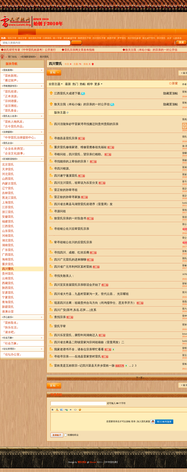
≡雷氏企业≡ (7, 143)
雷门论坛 (27, 32)
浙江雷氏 (8, 211)
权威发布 (146, 32)
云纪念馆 (44, 32)
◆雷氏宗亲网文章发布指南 (78, 49)
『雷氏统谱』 (11, 91)
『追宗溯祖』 (11, 105)
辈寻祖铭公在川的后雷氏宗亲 (73, 242)
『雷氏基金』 (11, 110)
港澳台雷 (8, 311)
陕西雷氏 (8, 287)
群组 (161, 32)
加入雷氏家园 (143, 421)
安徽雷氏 (8, 216)
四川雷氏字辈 (99, 38)
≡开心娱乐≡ (7, 317)
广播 (113, 32)
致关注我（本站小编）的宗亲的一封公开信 (82, 104)
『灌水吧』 (9, 332)
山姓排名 (177, 38)
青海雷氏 (8, 302)
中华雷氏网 (2, 57)
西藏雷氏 (8, 283)
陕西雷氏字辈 (84, 38)
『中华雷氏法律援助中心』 (19, 137)
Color (57, 409)
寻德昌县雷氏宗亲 (66, 138)
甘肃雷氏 (8, 292)
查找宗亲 (60, 317)
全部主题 (54, 84)
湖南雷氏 (8, 245)
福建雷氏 (8, 221)
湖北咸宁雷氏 (148, 38)
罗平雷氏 (121, 38)
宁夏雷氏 (8, 297)
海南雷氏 (8, 259)
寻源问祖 (60, 211)
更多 (97, 84)
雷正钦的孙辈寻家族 (67, 197)
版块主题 (60, 112)
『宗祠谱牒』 (11, 101)
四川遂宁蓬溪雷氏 (66, 175)
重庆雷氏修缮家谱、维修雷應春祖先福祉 (80, 147)
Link (66, 409)
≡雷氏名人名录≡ (10, 116)
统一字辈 (57, 38)
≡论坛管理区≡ (9, 349)
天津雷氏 (8, 169)
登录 (133, 421)
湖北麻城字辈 (69, 38)
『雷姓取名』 (11, 322)
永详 (169, 38)
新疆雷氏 (8, 306)
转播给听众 (71, 435)
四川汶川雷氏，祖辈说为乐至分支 (76, 182)
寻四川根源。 (63, 168)
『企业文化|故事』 (14, 153)
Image (61, 409)
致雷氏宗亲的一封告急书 (70, 218)
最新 (68, 84)
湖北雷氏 (8, 240)
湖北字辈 (22, 38)
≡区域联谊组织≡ (28, 56)
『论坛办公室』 (12, 354)
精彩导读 (80, 32)
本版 (167, 42)
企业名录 (128, 32)
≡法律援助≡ (7, 132)
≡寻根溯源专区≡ (10, 86)
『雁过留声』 (11, 80)
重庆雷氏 (8, 264)
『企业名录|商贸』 (14, 148)
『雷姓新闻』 (11, 75)
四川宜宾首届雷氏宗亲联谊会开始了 (77, 284)
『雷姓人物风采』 (13, 121)
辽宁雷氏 (8, 188)
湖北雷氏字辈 (34, 38)
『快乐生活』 (11, 327)
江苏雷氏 (8, 207)
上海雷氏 (8, 202)
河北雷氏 (8, 174)
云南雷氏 (8, 278)
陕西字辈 (111, 38)
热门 (75, 84)
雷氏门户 (9, 32)
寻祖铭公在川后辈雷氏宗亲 (71, 228)
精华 (90, 84)
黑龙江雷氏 (9, 197)
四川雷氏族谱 (134, 38)
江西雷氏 (47, 38)
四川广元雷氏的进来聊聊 (70, 259)
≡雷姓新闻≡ (7, 70)
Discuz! (93, 462)
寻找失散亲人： (64, 275)
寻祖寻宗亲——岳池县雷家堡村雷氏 (77, 356)
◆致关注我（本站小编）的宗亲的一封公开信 (149, 49)
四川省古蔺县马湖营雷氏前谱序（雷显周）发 (83, 204)
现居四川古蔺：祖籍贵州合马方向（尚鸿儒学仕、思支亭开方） (95, 302)
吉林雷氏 (8, 192)
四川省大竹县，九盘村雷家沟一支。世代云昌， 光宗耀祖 (91, 293)
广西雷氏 (8, 254)
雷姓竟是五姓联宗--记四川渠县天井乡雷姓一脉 (84, 365)
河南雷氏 (8, 235)
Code (75, 409)
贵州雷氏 (8, 273)
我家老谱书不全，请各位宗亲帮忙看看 (79, 349)
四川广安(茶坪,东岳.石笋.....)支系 (75, 309)
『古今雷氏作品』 (13, 126)
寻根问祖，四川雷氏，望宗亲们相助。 (79, 154)
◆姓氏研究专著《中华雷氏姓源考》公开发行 (28, 49)
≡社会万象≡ (7, 337)
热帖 (83, 84)
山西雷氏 (8, 178)
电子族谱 (98, 32)
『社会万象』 (11, 343)
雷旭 (184, 91)
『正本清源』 (11, 96)
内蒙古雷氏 (9, 183)
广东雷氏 (8, 249)
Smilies (80, 409)
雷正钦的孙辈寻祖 (66, 189)
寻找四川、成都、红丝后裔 (71, 252)
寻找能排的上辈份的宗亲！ (71, 161)
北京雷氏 (8, 164)
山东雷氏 (8, 230)
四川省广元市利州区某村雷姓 (73, 266)
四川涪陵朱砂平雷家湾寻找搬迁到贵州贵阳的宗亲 (86, 124)
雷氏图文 (62, 32)
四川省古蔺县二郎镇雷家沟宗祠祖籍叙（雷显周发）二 (89, 342)
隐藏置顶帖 (170, 93)
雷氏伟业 (82, 462)
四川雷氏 (161, 38)
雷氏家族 (176, 32)
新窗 (175, 83)
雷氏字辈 (12, 38)
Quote (71, 409)
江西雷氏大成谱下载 (67, 93)
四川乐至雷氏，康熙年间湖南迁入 (76, 335)
